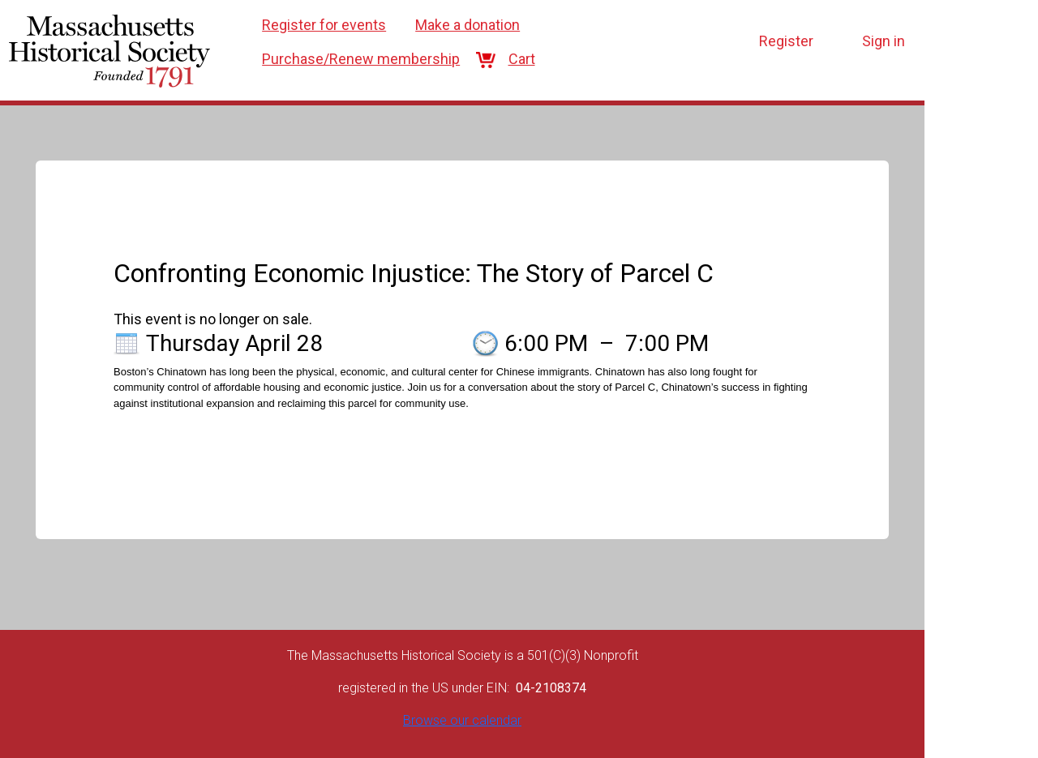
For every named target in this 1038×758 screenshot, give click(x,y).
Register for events (324, 24)
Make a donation (467, 24)
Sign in (883, 40)
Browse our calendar (462, 720)
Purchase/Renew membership (361, 58)
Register (786, 40)
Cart (511, 58)
